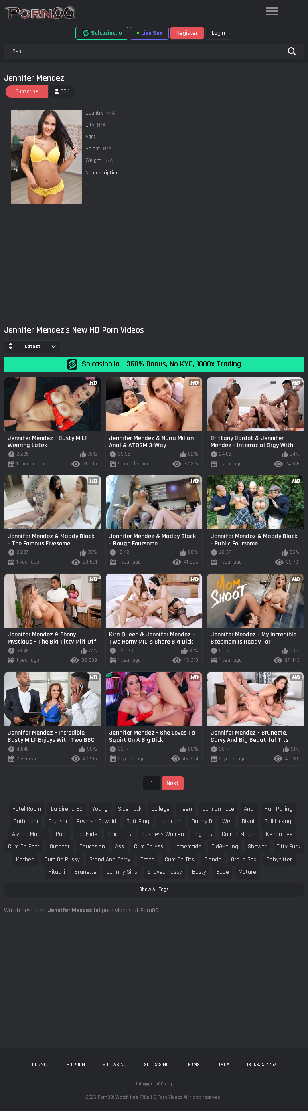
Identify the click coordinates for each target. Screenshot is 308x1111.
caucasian (92, 846)
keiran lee (279, 834)
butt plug (137, 821)
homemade (187, 846)
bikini (248, 821)
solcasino (114, 1064)
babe (222, 872)
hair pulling (278, 809)
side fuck (129, 809)
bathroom (26, 821)
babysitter (279, 859)
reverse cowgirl (96, 821)
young (100, 809)
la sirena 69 (67, 809)
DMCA (223, 1064)
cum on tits (179, 859)
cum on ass (148, 846)
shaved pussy (164, 872)
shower (257, 846)
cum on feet (24, 846)
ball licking (277, 821)
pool (61, 834)
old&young (224, 846)
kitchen (25, 859)
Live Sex (149, 33)
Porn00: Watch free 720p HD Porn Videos (140, 1097)
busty (199, 872)
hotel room (26, 809)
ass (119, 846)
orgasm (57, 821)
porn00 (40, 1064)
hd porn (76, 1064)
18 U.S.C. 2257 (261, 1064)
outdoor (60, 846)
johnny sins (122, 872)
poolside (86, 834)
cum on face (218, 809)
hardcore (170, 821)
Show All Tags (154, 889)
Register (187, 33)
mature (247, 872)
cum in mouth (239, 834)
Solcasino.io (102, 33)
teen (186, 809)
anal (249, 809)
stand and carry (109, 859)
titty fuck (288, 846)
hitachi (57, 872)
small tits (119, 834)
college (160, 809)
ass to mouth (29, 834)
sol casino (156, 1064)
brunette (86, 872)
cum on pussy (62, 859)
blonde (212, 859)
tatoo (147, 859)
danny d (202, 821)
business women (162, 834)
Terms (193, 1064)
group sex (243, 859)
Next (172, 783)
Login (218, 33)
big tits (203, 834)
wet (227, 821)
